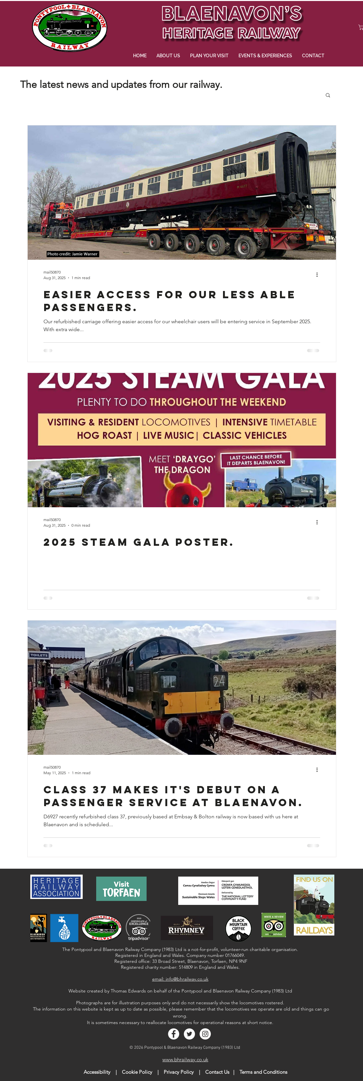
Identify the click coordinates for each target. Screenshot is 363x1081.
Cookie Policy (137, 1072)
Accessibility (97, 1072)
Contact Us (217, 1072)
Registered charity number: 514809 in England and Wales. (180, 967)
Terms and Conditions (263, 1072)
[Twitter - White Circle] (189, 1034)
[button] (328, 95)
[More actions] (319, 274)
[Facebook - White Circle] (173, 1034)
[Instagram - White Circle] (205, 1034)
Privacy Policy (179, 1072)
